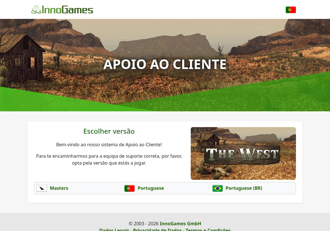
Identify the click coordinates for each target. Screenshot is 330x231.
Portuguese (144, 188)
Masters (52, 188)
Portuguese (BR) (237, 188)
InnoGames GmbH (180, 223)
